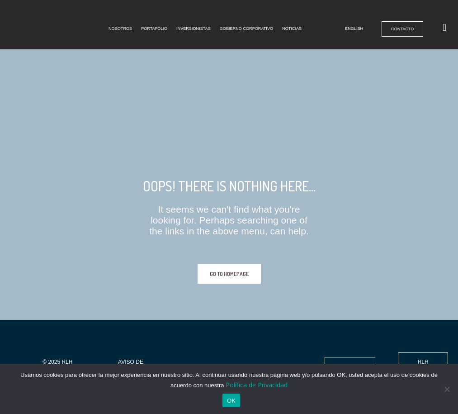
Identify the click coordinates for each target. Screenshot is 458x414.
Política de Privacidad (257, 385)
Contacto (396, 22)
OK (231, 400)
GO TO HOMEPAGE (229, 274)
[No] (446, 389)
